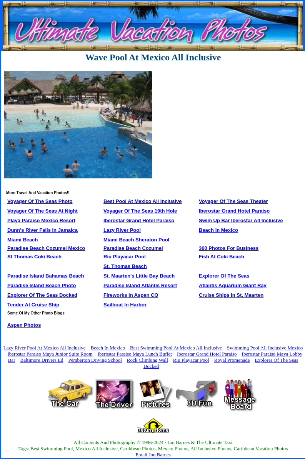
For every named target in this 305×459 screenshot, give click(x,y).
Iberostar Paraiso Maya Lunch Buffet (135, 354)
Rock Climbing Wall (147, 360)
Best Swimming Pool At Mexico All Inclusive (176, 348)
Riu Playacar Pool (191, 360)
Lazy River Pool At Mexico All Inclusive (44, 348)
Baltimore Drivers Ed (41, 360)
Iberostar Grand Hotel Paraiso (207, 354)
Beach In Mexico (107, 348)
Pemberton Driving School (95, 360)
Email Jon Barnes (153, 454)
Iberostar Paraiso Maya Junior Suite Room (49, 354)
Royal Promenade (232, 360)
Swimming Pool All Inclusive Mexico (265, 348)
